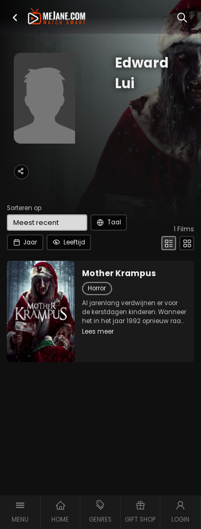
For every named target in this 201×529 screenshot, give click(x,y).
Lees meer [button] (98, 331)
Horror (97, 288)
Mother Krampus (119, 273)
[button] (15, 17)
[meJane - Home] (56, 17)
